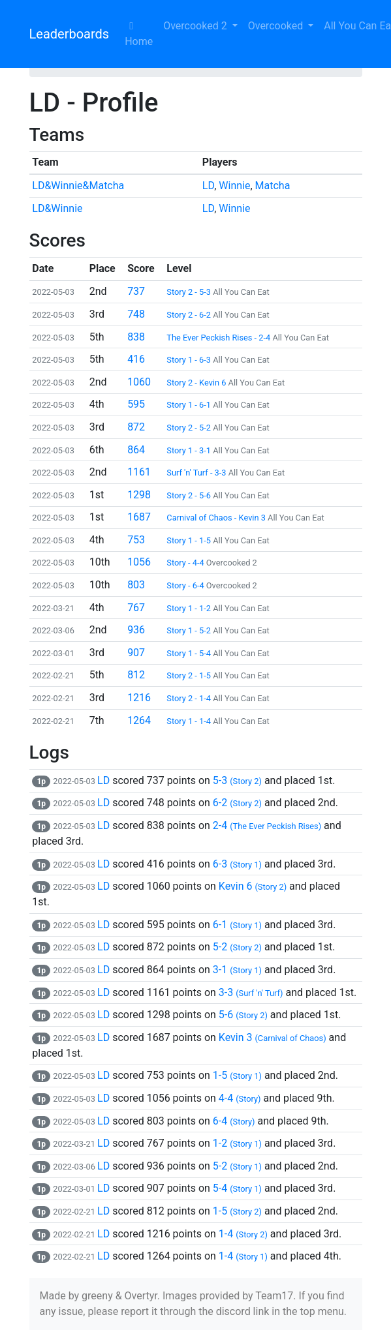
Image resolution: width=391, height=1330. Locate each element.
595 (136, 404)
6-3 (237, 864)
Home (139, 34)
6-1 (237, 924)
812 (136, 675)
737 (136, 291)
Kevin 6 (253, 886)
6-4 (234, 1121)
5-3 (237, 780)
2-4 (267, 825)
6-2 (237, 802)
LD (208, 185)
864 (136, 450)
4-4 (240, 1098)
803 (136, 585)
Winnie (234, 185)
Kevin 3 (272, 1037)
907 (136, 652)
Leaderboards (69, 34)
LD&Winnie (57, 208)
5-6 (243, 1014)
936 (136, 630)
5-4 (237, 1188)
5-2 (237, 947)
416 (136, 359)
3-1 (237, 969)
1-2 (237, 1143)
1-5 (237, 1075)
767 (136, 607)
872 (136, 427)
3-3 (251, 992)
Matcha (272, 185)
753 (136, 540)
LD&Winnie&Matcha (78, 185)
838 (136, 337)
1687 (139, 517)
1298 (139, 495)
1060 (139, 382)
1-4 (243, 1234)
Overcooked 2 (196, 26)
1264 (139, 720)
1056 (139, 562)
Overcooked (276, 26)
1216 (139, 697)
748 (136, 314)
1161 (139, 472)
